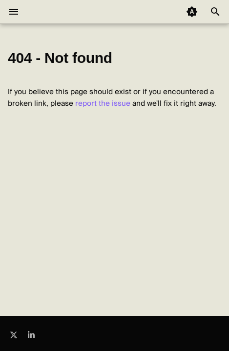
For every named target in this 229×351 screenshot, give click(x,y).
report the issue (102, 103)
